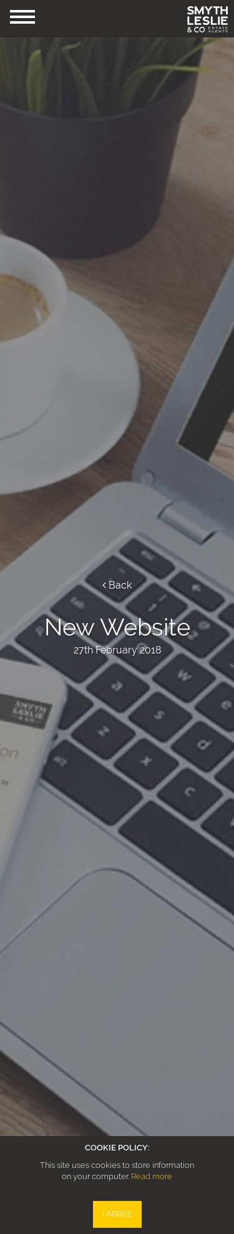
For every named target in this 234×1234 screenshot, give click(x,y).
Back (117, 585)
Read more (151, 1176)
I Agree (117, 1213)
